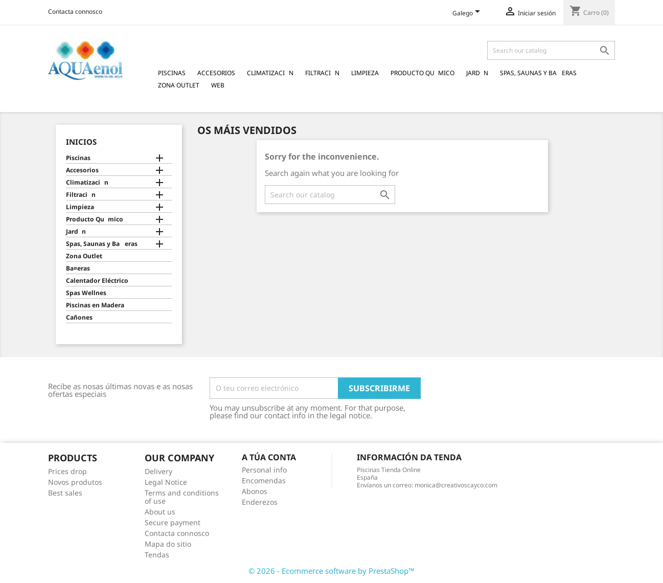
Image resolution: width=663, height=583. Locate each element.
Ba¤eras (78, 268)
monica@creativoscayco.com (456, 485)
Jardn (477, 73)
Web (217, 85)
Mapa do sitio (168, 544)
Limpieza (365, 73)
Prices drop (67, 471)
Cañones (79, 317)
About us (160, 512)
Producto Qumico (422, 73)
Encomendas (264, 480)
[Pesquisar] (551, 50)
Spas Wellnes (86, 293)
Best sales (65, 493)
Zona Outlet (178, 85)
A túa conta (269, 457)
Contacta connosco (75, 11)
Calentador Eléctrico (97, 281)
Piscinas (172, 73)
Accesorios (216, 73)
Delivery (158, 471)
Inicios (81, 142)
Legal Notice (166, 482)
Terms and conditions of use (182, 497)
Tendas (157, 554)
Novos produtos (75, 482)
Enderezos (260, 502)
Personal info (264, 470)
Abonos (254, 491)
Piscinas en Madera (95, 305)
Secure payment (172, 522)
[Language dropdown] (468, 14)
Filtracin (322, 73)
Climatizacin (270, 73)
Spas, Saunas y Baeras (538, 73)
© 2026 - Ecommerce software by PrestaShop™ (331, 571)
